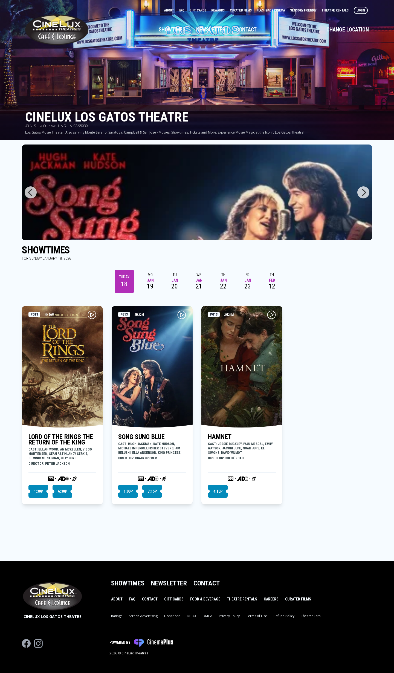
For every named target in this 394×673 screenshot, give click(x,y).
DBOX (191, 616)
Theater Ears (310, 616)
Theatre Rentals (335, 10)
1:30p (38, 491)
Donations (172, 616)
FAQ (182, 10)
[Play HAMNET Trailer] (271, 314)
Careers (271, 599)
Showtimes (172, 29)
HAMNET (219, 437)
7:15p (152, 491)
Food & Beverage (205, 599)
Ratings (116, 616)
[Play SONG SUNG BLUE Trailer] (181, 314)
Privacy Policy (229, 616)
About (169, 10)
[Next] (363, 192)
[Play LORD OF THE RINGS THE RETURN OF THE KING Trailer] (92, 314)
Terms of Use (256, 616)
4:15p (217, 491)
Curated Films (241, 10)
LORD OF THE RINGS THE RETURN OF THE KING (60, 439)
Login (361, 10)
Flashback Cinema (271, 10)
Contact (246, 29)
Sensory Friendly (303, 10)
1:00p (128, 491)
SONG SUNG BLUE (141, 437)
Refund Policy (284, 616)
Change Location (347, 29)
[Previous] (31, 192)
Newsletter (210, 29)
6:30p (62, 491)
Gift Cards (198, 10)
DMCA (207, 616)
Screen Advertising (143, 616)
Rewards (218, 10)
